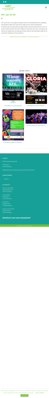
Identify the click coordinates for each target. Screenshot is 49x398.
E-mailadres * (6, 223)
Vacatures (6, 179)
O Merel (30, 250)
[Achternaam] (14, 236)
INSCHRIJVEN (14, 241)
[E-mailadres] (14, 225)
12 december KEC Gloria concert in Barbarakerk (36, 105)
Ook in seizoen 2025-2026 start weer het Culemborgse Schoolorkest (36, 125)
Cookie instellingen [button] (39, 393)
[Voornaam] (14, 231)
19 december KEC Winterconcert (13, 105)
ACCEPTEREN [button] (24, 395)
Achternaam (6, 234)
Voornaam (5, 228)
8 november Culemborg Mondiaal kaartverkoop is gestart (13, 142)
